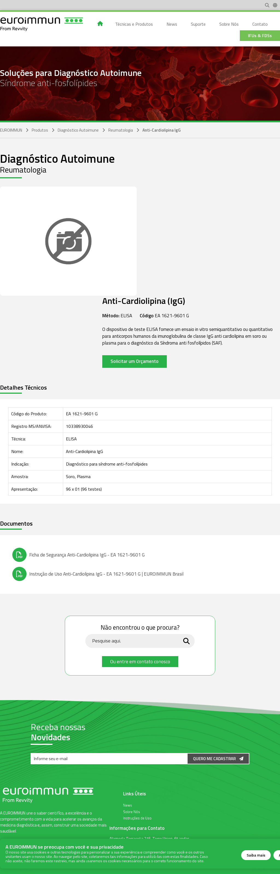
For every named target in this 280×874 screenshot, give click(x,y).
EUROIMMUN (11, 130)
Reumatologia (120, 130)
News (127, 804)
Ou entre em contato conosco (140, 661)
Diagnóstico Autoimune (78, 130)
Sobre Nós (131, 811)
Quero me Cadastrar (218, 759)
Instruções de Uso (137, 817)
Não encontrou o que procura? (140, 627)
